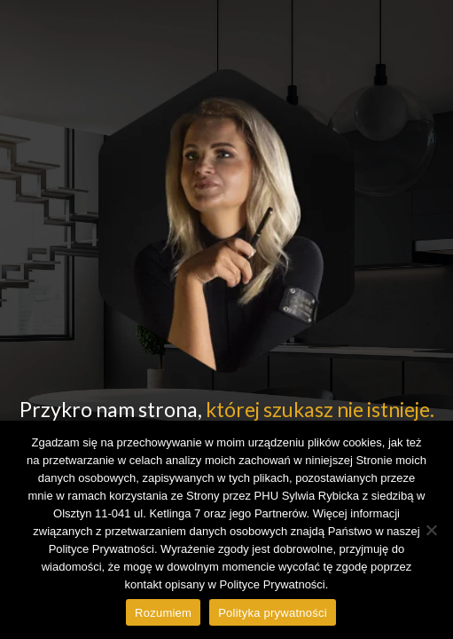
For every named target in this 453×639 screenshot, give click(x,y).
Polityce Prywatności (272, 584)
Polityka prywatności (272, 612)
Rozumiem (163, 612)
